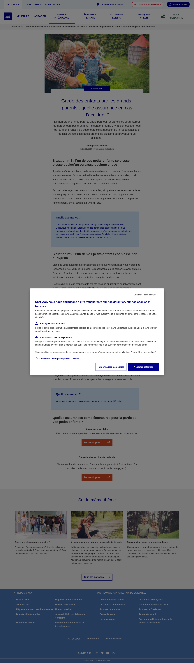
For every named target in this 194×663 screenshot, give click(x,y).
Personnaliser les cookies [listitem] (111, 367)
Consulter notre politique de (59, 358)
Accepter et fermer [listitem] (143, 367)
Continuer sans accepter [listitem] (145, 294)
